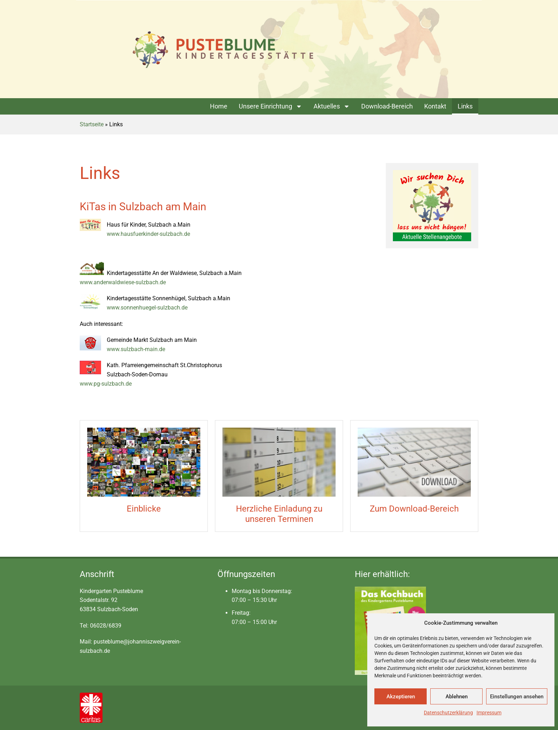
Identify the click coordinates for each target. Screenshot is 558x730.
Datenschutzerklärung (448, 712)
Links (465, 106)
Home (218, 106)
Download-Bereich (387, 106)
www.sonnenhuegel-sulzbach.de (147, 307)
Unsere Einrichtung (270, 106)
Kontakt (435, 106)
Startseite (92, 124)
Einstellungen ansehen (516, 696)
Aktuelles (332, 106)
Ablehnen (457, 696)
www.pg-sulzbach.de (106, 383)
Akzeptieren (400, 696)
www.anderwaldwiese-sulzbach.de (123, 282)
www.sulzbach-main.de (136, 349)
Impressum (489, 712)
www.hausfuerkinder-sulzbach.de (148, 234)
